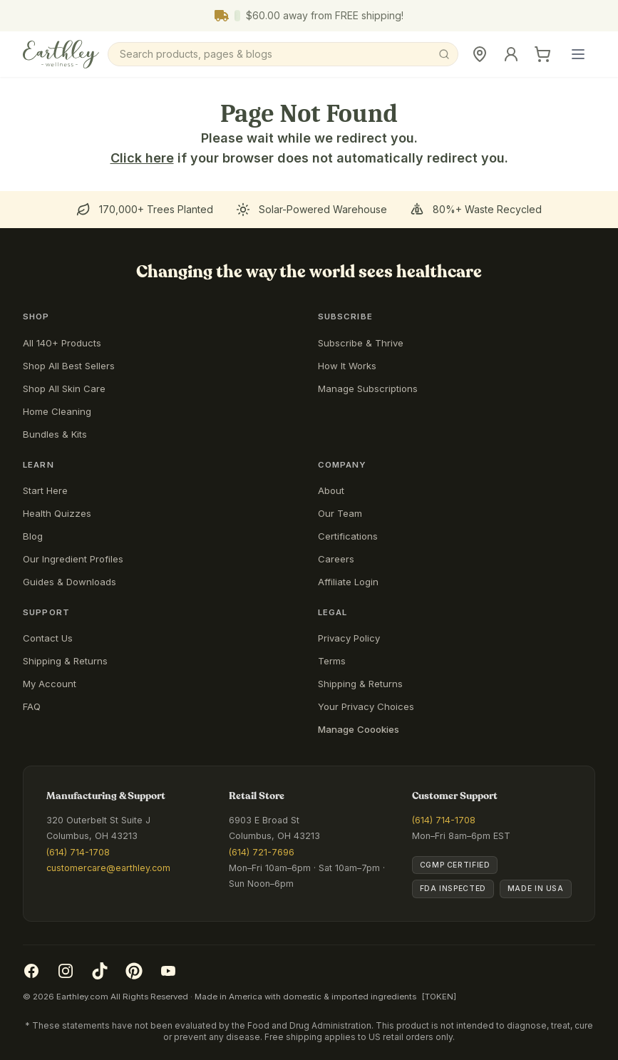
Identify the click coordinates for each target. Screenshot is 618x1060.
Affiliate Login (348, 581)
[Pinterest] (134, 970)
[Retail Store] (480, 54)
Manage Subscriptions (368, 388)
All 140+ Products (62, 343)
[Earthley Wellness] (61, 54)
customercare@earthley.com (108, 868)
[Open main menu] (578, 54)
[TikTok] (99, 970)
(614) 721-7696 (261, 852)
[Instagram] (65, 970)
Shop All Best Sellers (69, 365)
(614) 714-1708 (78, 852)
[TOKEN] (439, 997)
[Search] (283, 54)
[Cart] (542, 54)
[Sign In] (511, 54)
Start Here (45, 490)
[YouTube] (168, 970)
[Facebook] (31, 970)
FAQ (32, 706)
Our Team (340, 513)
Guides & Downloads (69, 581)
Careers (336, 559)
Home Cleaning (57, 411)
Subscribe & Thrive (360, 343)
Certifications (348, 536)
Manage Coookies (358, 729)
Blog (33, 536)
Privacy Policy (349, 638)
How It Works (347, 365)
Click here (142, 157)
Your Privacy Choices (366, 706)
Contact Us (48, 638)
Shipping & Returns (65, 661)
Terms (332, 661)
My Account (49, 683)
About (331, 490)
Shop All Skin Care (64, 388)
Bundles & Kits (55, 434)
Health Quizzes (57, 513)
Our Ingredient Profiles (73, 559)
